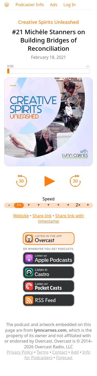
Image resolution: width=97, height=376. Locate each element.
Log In (69, 5)
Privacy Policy (20, 352)
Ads (53, 5)
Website (21, 216)
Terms (42, 352)
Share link (41, 216)
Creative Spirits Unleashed (48, 22)
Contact (59, 352)
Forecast (64, 357)
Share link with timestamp (61, 218)
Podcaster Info (30, 5)
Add (75, 352)
